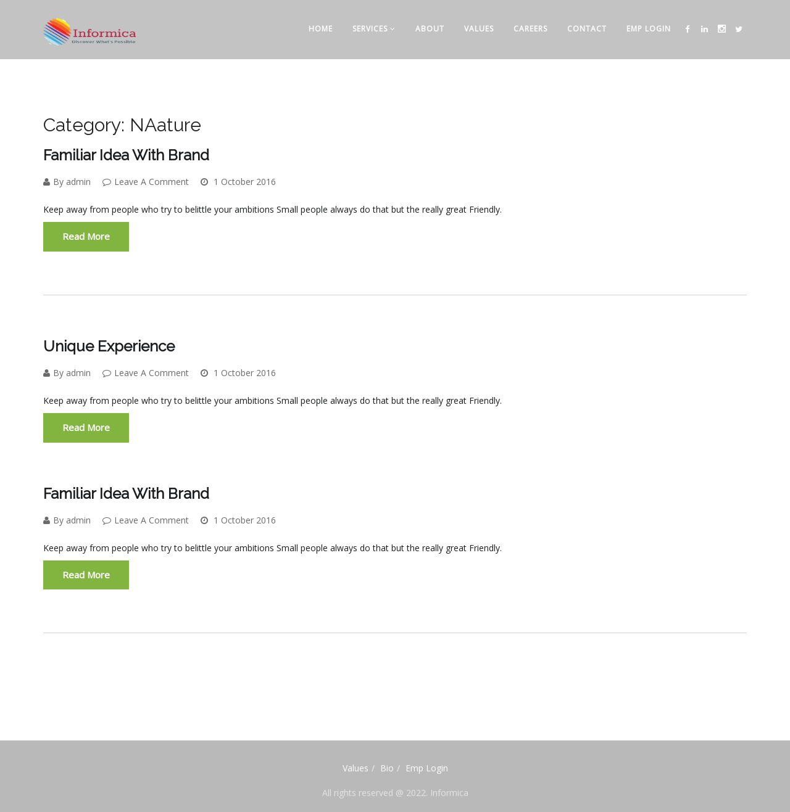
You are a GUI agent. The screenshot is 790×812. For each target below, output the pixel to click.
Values (479, 28)
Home (321, 28)
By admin (67, 181)
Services (374, 28)
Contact (587, 28)
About (429, 28)
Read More (86, 236)
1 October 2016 (238, 181)
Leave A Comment (145, 181)
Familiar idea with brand (126, 155)
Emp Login (648, 28)
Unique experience (109, 346)
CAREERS (530, 28)
